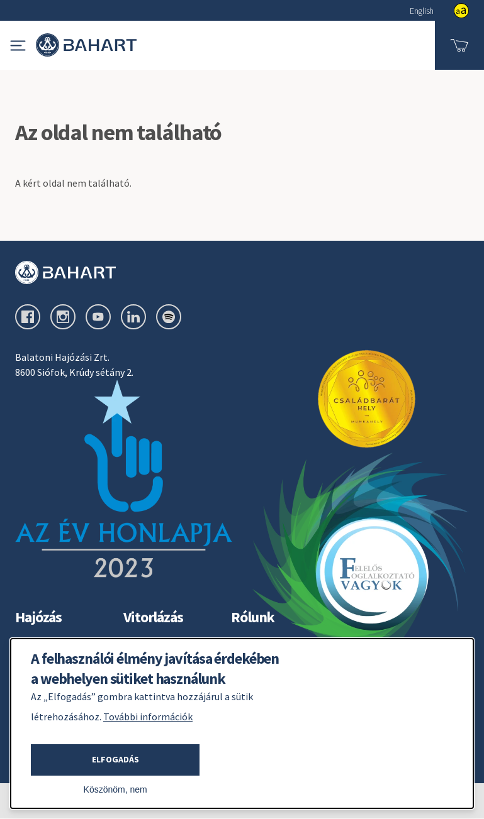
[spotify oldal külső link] (168, 316)
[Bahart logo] (242, 272)
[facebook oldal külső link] (27, 316)
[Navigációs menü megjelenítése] (18, 45)
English (422, 10)
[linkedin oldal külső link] (133, 316)
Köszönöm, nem (115, 789)
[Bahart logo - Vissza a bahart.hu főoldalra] (86, 45)
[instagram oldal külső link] (63, 316)
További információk (148, 716)
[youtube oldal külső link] (98, 316)
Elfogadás (115, 759)
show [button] (461, 10)
